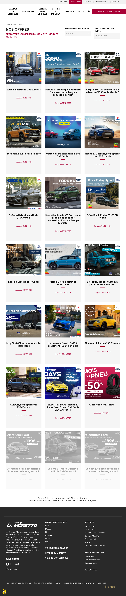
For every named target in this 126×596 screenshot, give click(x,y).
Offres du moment (55, 11)
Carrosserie (90, 530)
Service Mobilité (92, 536)
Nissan (48, 532)
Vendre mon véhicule (42, 11)
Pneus (87, 543)
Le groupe (89, 557)
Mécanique (89, 527)
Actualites (91, 570)
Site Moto (63, 2)
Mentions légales (43, 583)
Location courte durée (95, 546)
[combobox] (78, 33)
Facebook (12, 564)
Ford (47, 526)
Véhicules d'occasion (56, 548)
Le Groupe (88, 2)
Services (69, 12)
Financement (90, 539)
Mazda (48, 529)
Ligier (47, 542)
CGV (57, 583)
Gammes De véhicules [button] (13, 11)
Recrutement (75, 2)
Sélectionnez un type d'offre (104, 30)
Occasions (28, 12)
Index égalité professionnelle (79, 583)
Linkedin (11, 569)
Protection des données (18, 583)
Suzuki (48, 539)
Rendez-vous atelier (109, 12)
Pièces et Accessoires (95, 533)
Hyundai (48, 536)
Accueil (9, 25)
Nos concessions (102, 2)
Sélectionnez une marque (77, 29)
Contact (115, 2)
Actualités (84, 12)
